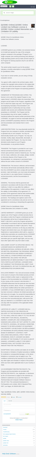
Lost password (7, 413)
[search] (18, 13)
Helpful (13, 397)
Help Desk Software (9, 454)
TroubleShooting (19, 431)
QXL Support (19, 436)
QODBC (19, 438)
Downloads (19, 427)
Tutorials (19, 429)
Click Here (18, 420)
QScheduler (19, 445)
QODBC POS (19, 443)
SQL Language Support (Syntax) (19, 434)
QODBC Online (19, 440)
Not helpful (19, 397)
